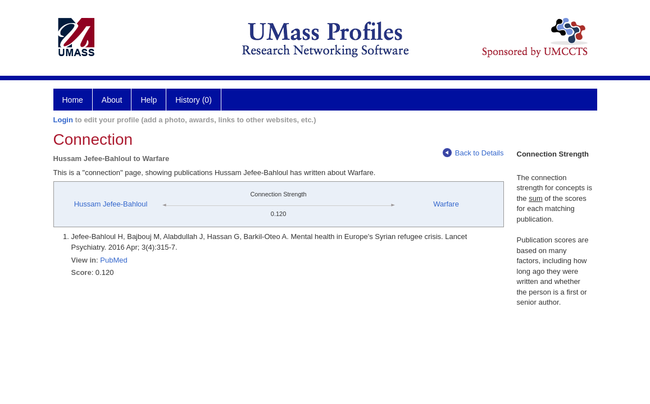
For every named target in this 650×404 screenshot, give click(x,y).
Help (148, 99)
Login (63, 120)
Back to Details (473, 153)
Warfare (446, 204)
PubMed (113, 260)
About (112, 99)
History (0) (193, 99)
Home (72, 99)
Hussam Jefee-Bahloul (111, 204)
